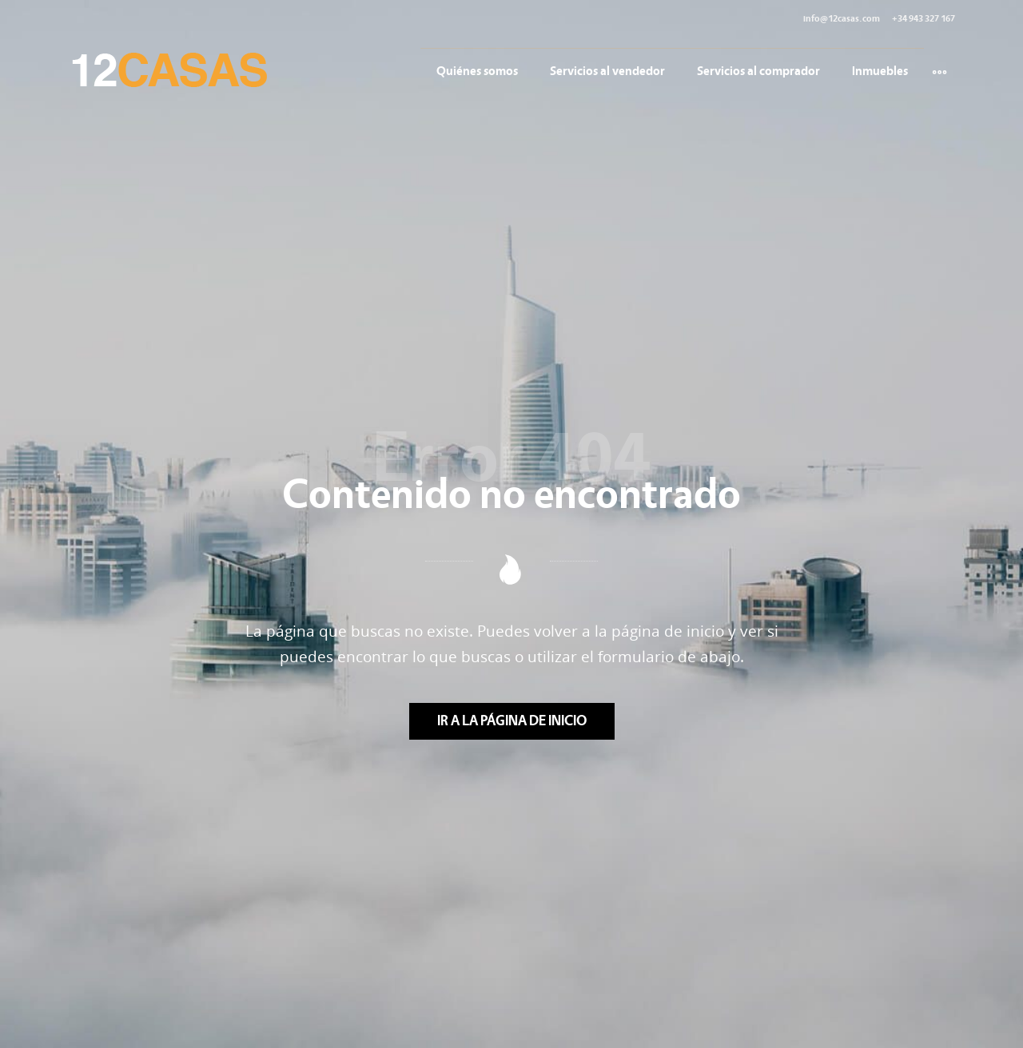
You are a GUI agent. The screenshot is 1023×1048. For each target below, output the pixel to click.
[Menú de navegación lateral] (939, 70)
